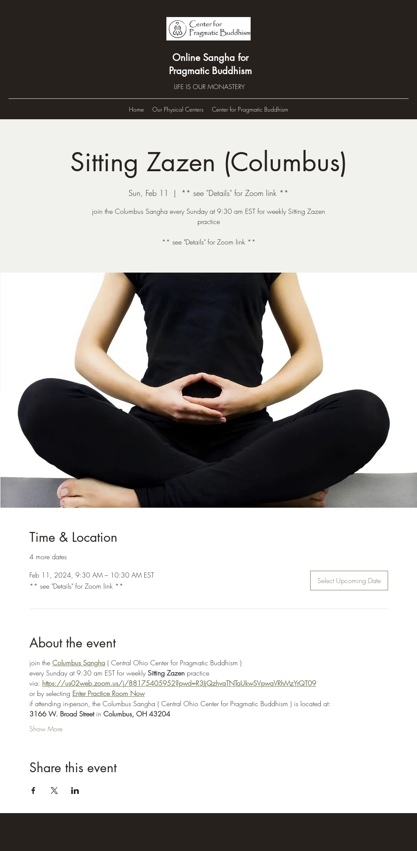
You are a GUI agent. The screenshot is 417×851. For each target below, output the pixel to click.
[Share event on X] (54, 790)
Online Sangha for (210, 57)
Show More (46, 728)
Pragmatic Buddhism (210, 71)
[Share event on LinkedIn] (75, 790)
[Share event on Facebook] (33, 790)
